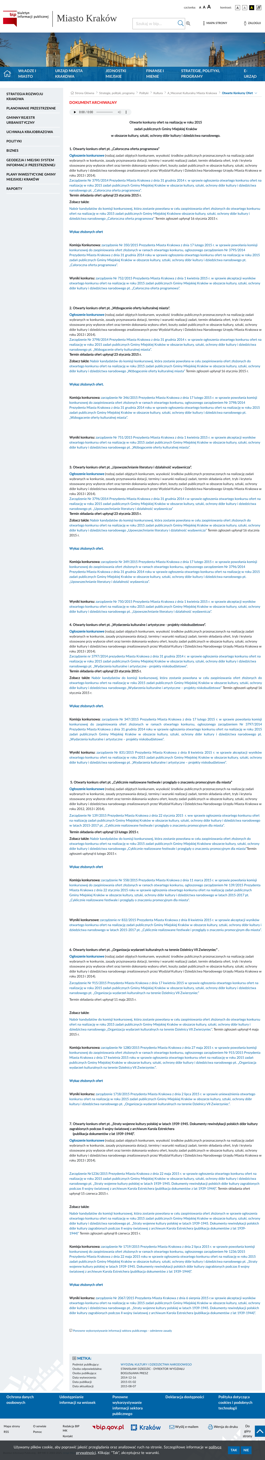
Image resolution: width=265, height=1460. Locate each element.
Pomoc (37, 1432)
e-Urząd (250, 74)
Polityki (14, 141)
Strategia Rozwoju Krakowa (24, 96)
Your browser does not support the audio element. (100, 112)
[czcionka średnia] (204, 7)
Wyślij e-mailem (183, 1427)
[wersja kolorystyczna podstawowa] (238, 8)
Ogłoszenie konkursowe (86, 155)
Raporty (14, 188)
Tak (234, 1450)
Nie (246, 1450)
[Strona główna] (9, 74)
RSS (6, 1432)
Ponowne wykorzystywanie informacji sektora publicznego (127, 1405)
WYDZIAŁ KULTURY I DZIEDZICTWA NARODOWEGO (156, 1364)
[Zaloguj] (252, 23)
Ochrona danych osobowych (20, 1400)
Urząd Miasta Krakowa (69, 74)
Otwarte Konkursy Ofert (237, 93)
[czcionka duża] (213, 7)
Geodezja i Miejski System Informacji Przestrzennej (30, 163)
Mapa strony (12, 1426)
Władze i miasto (27, 74)
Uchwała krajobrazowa (29, 132)
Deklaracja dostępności (184, 1397)
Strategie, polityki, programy (200, 74)
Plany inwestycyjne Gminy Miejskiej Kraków (31, 177)
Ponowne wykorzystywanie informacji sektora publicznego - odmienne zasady (122, 1330)
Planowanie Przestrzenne (31, 108)
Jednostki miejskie (116, 74)
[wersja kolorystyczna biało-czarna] (245, 8)
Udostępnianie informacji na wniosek (77, 1400)
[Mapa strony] (215, 23)
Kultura (158, 93)
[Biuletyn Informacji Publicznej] (108, 1430)
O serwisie (39, 1426)
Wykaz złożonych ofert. (86, 384)
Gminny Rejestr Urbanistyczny (20, 120)
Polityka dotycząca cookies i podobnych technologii (235, 1402)
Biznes (12, 150)
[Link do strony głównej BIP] (65, 19)
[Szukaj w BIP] (154, 23)
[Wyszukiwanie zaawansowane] (188, 24)
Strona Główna (84, 93)
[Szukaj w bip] (181, 23)
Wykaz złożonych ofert (86, 232)
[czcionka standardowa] (200, 7)
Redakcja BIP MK (71, 1428)
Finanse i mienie (155, 74)
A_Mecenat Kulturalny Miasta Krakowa (192, 93)
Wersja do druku (223, 1427)
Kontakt (68, 1436)
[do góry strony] (252, 1431)
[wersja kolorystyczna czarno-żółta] (252, 8)
